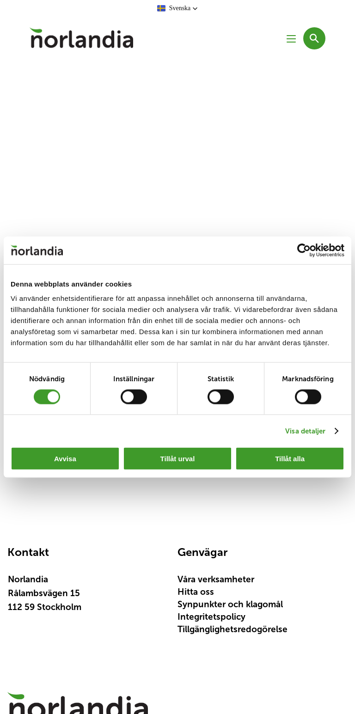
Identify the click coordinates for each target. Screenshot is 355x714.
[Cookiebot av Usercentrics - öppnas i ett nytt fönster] (303, 250)
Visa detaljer (305, 430)
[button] (177, 8)
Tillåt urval (177, 459)
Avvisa (65, 459)
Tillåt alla (290, 459)
